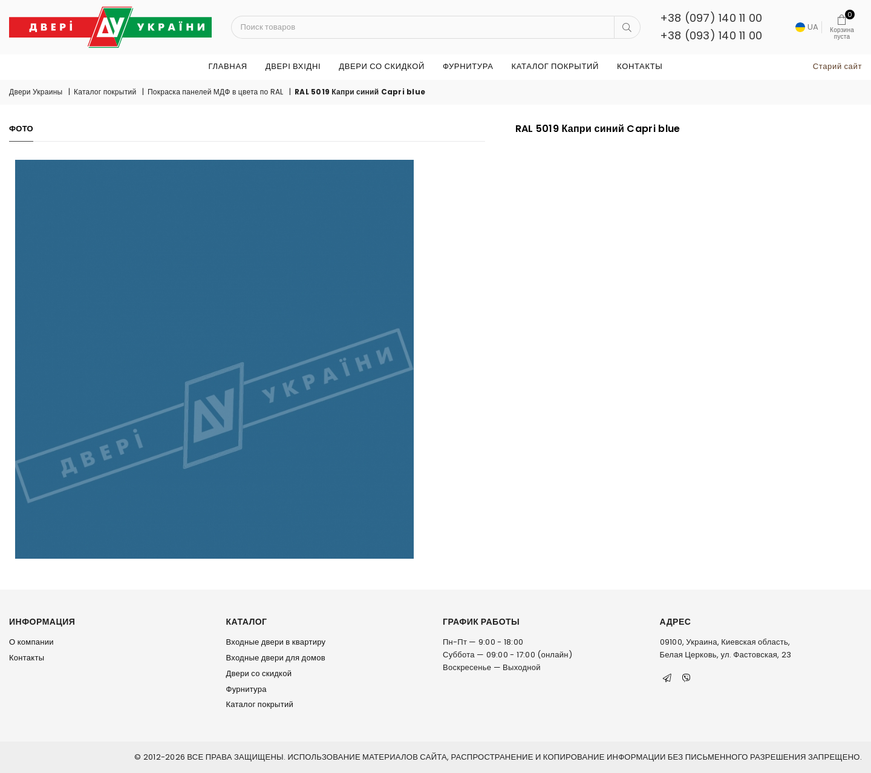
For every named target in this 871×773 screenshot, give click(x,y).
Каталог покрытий (555, 66)
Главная (228, 66)
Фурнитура (468, 66)
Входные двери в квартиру (276, 642)
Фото (21, 128)
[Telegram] (667, 678)
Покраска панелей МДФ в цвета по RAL (216, 92)
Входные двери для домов (275, 657)
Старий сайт (837, 66)
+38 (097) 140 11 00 (711, 17)
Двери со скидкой (382, 66)
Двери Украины (35, 92)
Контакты (639, 66)
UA (806, 27)
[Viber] (686, 678)
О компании (31, 642)
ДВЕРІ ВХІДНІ (293, 66)
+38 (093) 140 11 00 (711, 35)
